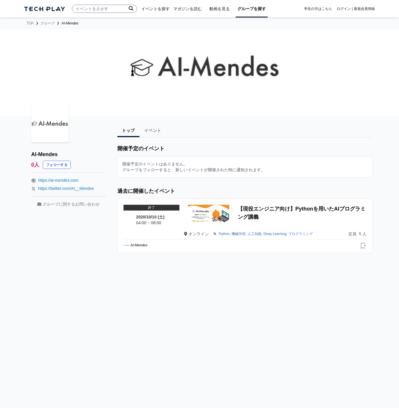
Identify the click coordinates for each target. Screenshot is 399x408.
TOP (30, 23)
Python (224, 234)
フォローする (57, 165)
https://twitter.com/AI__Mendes (66, 188)
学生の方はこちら (318, 9)
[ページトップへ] (44, 9)
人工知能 (255, 234)
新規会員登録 (364, 9)
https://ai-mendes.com (58, 180)
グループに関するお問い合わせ (68, 204)
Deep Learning (274, 234)
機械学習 (239, 234)
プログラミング (300, 234)
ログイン (344, 9)
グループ (47, 23)
